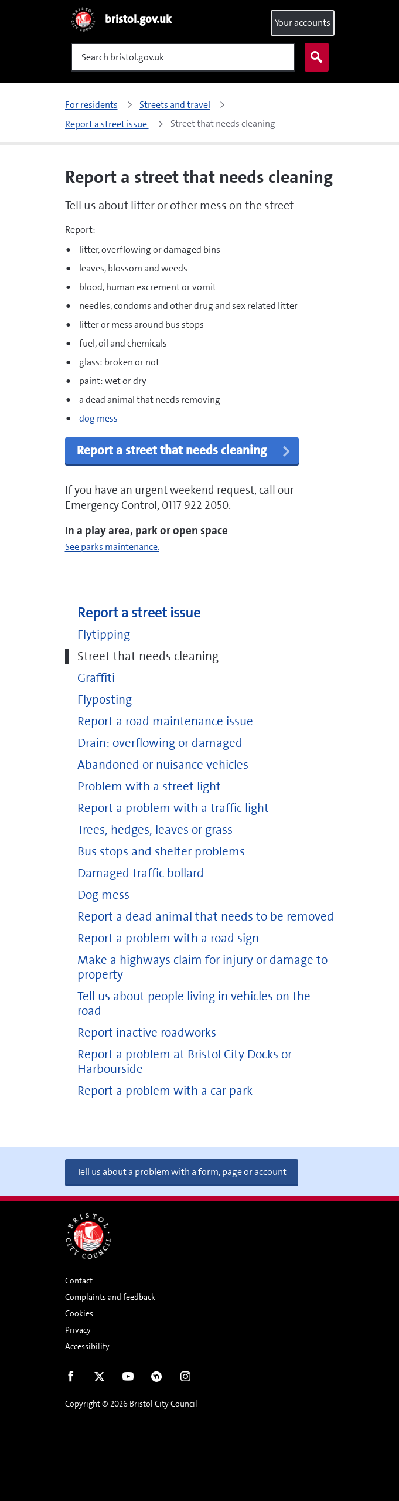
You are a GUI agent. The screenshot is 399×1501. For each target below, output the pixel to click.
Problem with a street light (149, 786)
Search (314, 57)
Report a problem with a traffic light (173, 808)
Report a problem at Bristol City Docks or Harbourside (184, 1061)
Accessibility (87, 1346)
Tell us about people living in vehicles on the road (194, 1003)
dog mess (98, 418)
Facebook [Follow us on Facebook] (70, 1379)
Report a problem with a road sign (168, 938)
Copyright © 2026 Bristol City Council (131, 1403)
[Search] (183, 57)
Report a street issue (138, 613)
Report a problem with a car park (165, 1091)
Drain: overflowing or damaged (160, 743)
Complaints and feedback (110, 1297)
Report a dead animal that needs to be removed (205, 916)
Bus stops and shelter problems (161, 851)
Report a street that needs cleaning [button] (184, 450)
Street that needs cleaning (148, 656)
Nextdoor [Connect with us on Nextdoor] (156, 1379)
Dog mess (103, 895)
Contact (79, 1280)
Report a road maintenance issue (165, 721)
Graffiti (96, 678)
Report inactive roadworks (146, 1032)
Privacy (78, 1330)
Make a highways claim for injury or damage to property (202, 967)
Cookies (79, 1313)
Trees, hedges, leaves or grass (155, 830)
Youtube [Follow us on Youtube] (128, 1379)
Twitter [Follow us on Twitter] (99, 1379)
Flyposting (104, 699)
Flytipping (103, 634)
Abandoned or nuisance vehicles (162, 765)
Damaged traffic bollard (140, 873)
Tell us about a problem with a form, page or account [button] (182, 1172)
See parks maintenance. (112, 547)
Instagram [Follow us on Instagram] (185, 1379)
